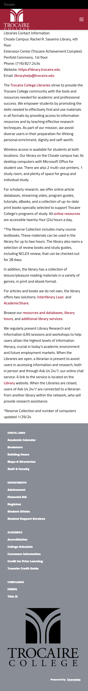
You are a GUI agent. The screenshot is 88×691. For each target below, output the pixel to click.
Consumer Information (24, 553)
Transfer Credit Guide (23, 568)
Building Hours (18, 454)
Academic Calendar (22, 439)
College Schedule (20, 546)
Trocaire (9, 4)
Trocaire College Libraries (30, 85)
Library (9, 383)
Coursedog (73, 679)
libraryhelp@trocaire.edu (34, 75)
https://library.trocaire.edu (39, 69)
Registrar (14, 504)
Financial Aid (17, 496)
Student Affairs (19, 511)
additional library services (41, 318)
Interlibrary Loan (51, 297)
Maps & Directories (22, 461)
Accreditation (17, 539)
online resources (67, 213)
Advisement (16, 489)
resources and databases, (43, 312)
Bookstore (15, 447)
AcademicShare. (16, 303)
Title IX (13, 596)
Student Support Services (26, 518)
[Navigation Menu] (81, 19)
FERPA (12, 589)
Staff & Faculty (18, 468)
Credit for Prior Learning (25, 561)
